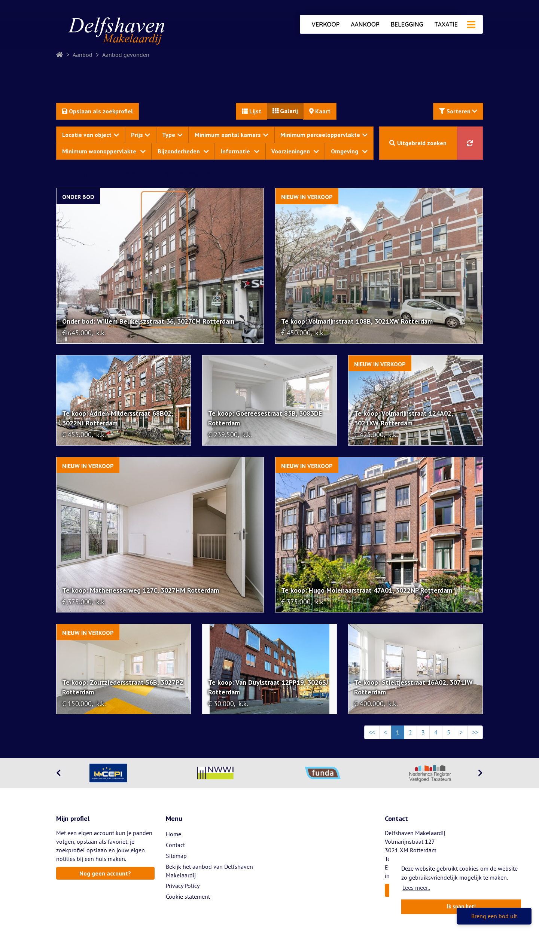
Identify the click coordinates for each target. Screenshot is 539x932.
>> (475, 732)
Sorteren (458, 111)
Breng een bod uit (494, 916)
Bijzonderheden (183, 151)
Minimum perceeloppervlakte (324, 134)
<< (372, 732)
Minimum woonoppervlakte (104, 151)
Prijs (140, 134)
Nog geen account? (105, 873)
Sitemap (176, 855)
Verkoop (325, 24)
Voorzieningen (295, 151)
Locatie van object (90, 134)
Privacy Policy (183, 885)
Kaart (320, 111)
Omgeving (349, 151)
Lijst (251, 111)
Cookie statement (188, 896)
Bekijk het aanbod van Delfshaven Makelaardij (209, 871)
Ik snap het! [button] (461, 906)
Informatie (240, 151)
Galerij (285, 110)
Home (173, 834)
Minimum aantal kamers (231, 134)
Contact (175, 845)
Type (172, 134)
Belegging (407, 24)
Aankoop (365, 24)
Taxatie (446, 24)
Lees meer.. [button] (416, 887)
